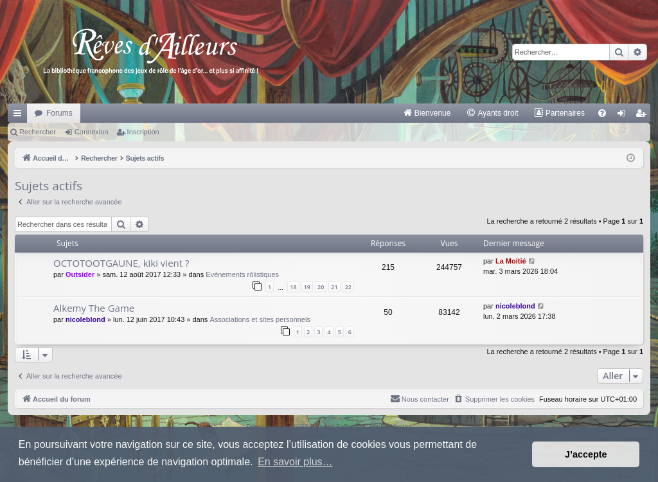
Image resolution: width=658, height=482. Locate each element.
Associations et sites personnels (259, 319)
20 (320, 287)
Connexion (92, 132)
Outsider (80, 274)
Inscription (143, 132)
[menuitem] (427, 113)
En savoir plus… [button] (295, 461)
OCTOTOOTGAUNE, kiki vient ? (121, 262)
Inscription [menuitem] (643, 116)
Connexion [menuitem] (624, 116)
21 (334, 287)
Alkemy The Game (93, 307)
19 (307, 287)
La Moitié (510, 261)
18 (293, 287)
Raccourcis (20, 116)
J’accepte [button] (586, 454)
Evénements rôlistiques (242, 274)
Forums (59, 113)
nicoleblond (85, 319)
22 (348, 287)
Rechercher (37, 132)
